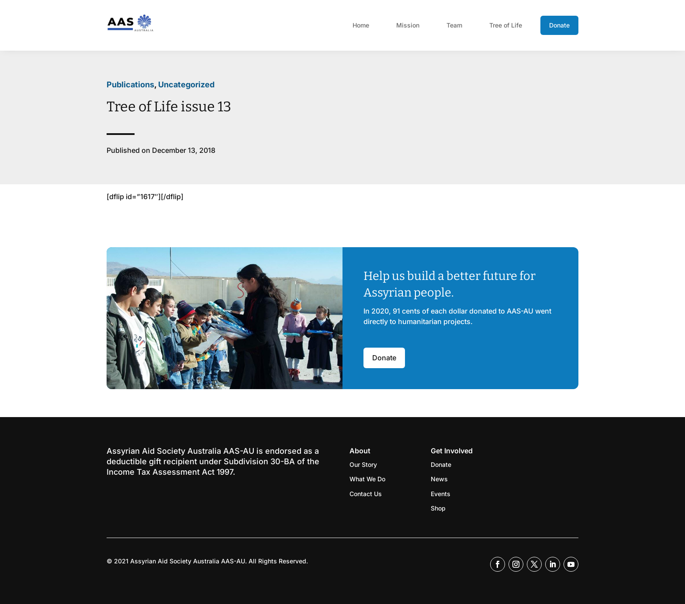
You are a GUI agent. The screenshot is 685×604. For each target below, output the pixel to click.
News (439, 479)
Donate (559, 25)
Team (454, 25)
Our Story (363, 464)
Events (440, 493)
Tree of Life (505, 25)
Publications (130, 84)
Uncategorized (186, 84)
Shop (438, 508)
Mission (407, 25)
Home (361, 25)
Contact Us (365, 493)
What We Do (367, 479)
